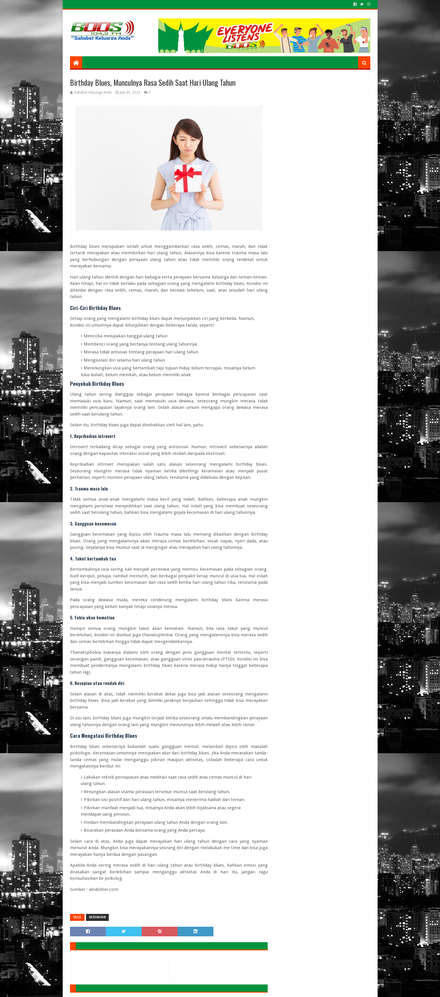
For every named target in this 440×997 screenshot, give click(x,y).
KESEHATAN (97, 917)
